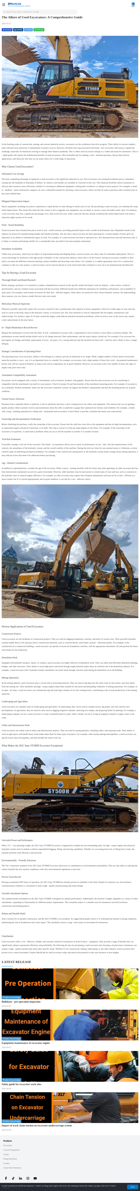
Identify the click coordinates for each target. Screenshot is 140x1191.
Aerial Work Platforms (12, 1168)
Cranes (6, 1154)
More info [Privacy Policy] (6, 1188)
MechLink (41, 953)
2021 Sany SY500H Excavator (47, 845)
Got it (133, 1187)
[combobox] (40, 12)
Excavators (7, 1145)
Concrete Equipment (11, 1150)
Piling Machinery (10, 1159)
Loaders (6, 1163)
